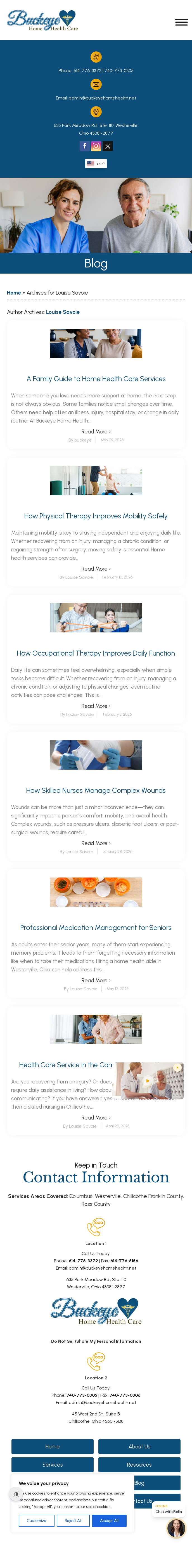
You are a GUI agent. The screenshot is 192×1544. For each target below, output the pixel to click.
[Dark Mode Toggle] (15, 1494)
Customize (36, 1520)
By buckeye (80, 440)
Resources (139, 1465)
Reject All (73, 1520)
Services (52, 1465)
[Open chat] (176, 1528)
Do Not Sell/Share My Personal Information (96, 1341)
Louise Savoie (63, 312)
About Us (139, 1446)
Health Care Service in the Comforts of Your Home (96, 1065)
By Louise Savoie (76, 577)
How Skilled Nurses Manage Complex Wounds (96, 790)
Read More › (96, 431)
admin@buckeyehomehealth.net (102, 98)
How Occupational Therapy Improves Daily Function (96, 653)
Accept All (109, 1520)
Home (14, 293)
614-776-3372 (87, 70)
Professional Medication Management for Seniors (96, 928)
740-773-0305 (119, 70)
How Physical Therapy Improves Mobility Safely (96, 516)
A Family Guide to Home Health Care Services (96, 379)
